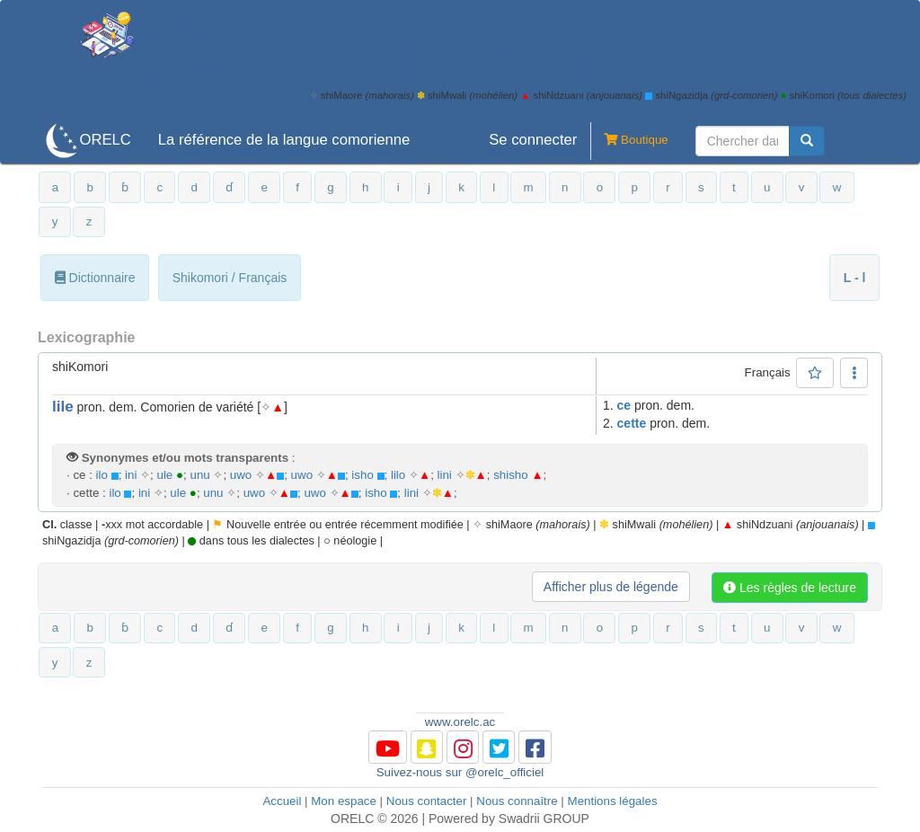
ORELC (104, 139)
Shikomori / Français (230, 277)
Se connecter (533, 139)
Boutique (629, 141)
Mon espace (343, 801)
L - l (855, 277)
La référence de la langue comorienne (284, 139)
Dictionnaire (95, 277)
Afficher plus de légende (611, 587)
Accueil (281, 801)
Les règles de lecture (789, 587)
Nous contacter (426, 801)
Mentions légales (613, 801)
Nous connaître (516, 801)
